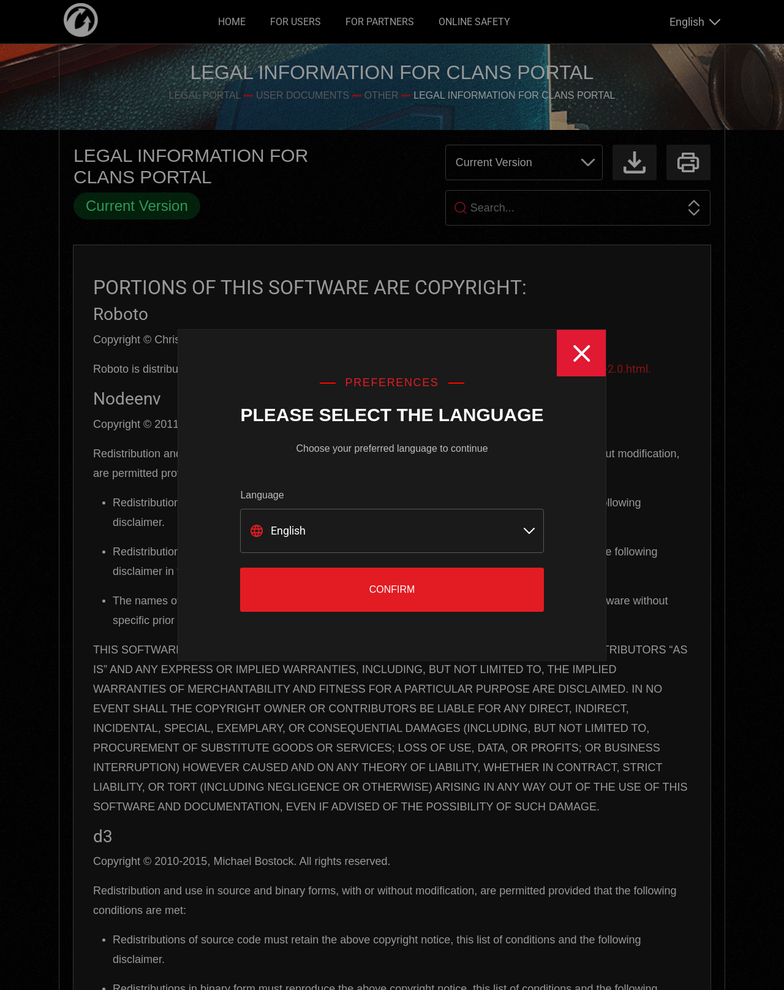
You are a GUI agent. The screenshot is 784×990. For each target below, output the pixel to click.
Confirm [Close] (392, 589)
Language (262, 495)
